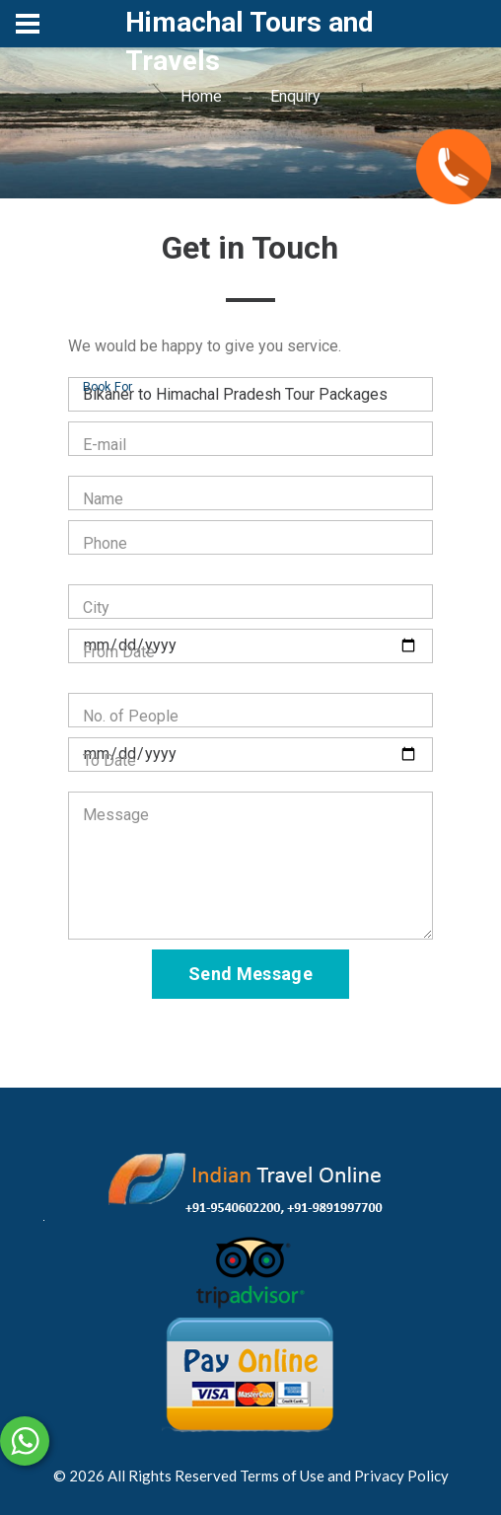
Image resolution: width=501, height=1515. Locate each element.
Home (201, 96)
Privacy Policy (401, 1475)
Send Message (250, 973)
